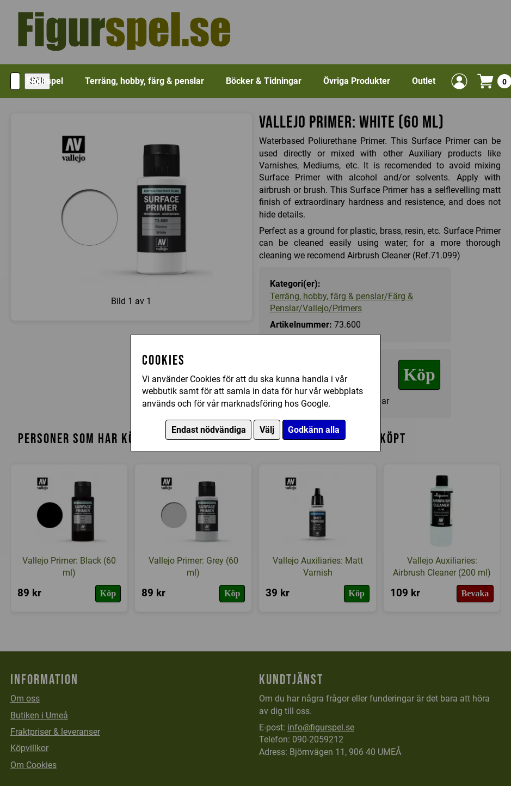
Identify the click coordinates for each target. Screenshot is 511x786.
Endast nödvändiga (208, 430)
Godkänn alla (314, 430)
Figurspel (45, 81)
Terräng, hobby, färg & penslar (144, 81)
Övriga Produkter (356, 81)
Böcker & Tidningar (263, 81)
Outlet (423, 81)
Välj (267, 430)
